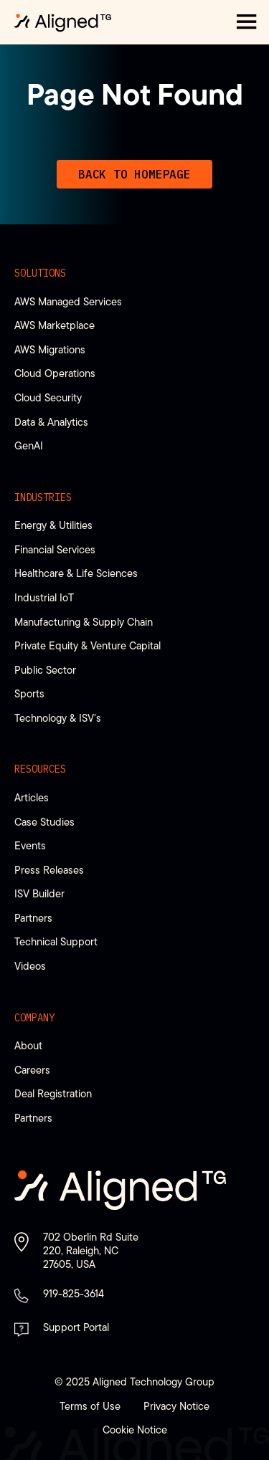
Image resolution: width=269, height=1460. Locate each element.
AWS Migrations (49, 349)
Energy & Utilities (53, 525)
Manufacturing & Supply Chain (83, 621)
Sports (29, 693)
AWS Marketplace (54, 325)
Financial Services (54, 549)
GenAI (28, 445)
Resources (40, 769)
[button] (247, 22)
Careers (32, 1069)
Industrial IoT (44, 597)
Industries (43, 497)
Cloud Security (48, 397)
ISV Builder (39, 893)
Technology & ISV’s (57, 717)
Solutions (40, 273)
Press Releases (49, 869)
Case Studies (44, 821)
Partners (33, 917)
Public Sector (45, 669)
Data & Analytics (51, 421)
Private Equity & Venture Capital (87, 645)
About (28, 1045)
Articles (31, 797)
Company (34, 1017)
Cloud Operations (54, 373)
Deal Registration (53, 1093)
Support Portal (76, 1327)
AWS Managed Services (68, 301)
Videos (30, 965)
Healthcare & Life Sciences (76, 573)
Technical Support (56, 941)
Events (30, 845)
